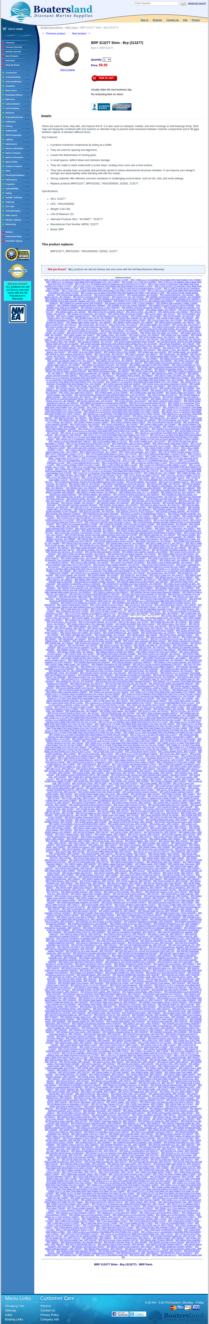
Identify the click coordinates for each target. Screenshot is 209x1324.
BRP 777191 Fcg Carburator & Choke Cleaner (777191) (163, 465)
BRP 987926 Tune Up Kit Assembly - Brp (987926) (91, 486)
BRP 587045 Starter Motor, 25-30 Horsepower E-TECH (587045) (127, 1138)
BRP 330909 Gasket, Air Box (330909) (111, 392)
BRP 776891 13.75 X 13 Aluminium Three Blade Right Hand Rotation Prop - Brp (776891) (105, 456)
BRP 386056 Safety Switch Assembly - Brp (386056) (88, 322)
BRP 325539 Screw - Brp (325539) (83, 337)
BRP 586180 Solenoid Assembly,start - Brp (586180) (87, 373)
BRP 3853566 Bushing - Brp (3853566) (132, 490)
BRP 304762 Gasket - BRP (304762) (132, 1059)
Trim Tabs (10, 206)
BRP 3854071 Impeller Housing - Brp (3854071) (97, 492)
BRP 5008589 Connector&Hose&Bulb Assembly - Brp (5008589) (173, 297)
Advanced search (197, 3)
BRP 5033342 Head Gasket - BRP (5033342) (97, 1000)
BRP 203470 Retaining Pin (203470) (109, 295)
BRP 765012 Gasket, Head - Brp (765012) (133, 569)
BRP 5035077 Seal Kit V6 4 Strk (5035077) (126, 1017)
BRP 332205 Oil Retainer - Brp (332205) (95, 341)
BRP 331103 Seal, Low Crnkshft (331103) (155, 849)
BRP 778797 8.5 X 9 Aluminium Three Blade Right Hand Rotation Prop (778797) (107, 473)
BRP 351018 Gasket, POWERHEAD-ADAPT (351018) (171, 1098)
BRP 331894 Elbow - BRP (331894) (64, 853)
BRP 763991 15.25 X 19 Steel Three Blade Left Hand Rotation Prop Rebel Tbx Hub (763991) (94, 1193)
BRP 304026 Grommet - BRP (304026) (183, 1057)
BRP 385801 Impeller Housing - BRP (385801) (142, 1110)
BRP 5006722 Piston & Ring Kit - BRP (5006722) (81, 934)
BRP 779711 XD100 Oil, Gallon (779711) (141, 475)
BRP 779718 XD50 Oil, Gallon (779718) (98, 477)
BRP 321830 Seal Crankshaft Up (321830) (130, 813)
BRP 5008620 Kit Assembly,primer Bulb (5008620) (81, 303)
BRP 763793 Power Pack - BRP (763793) (130, 1176)
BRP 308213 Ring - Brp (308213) (73, 420)
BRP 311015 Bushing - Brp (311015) (173, 420)
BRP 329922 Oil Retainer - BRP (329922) (106, 1074)
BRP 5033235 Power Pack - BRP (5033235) (95, 996)
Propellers (10, 184)
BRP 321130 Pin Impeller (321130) (94, 807)
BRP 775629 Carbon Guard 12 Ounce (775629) (165, 450)
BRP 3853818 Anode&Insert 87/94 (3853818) (168, 1108)
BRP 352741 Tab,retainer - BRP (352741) (86, 1102)
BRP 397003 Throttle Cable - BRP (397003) (131, 1119)
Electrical (10, 113)
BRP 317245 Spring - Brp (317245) (62, 622)
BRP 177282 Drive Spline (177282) (95, 288)
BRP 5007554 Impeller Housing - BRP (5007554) (116, 949)
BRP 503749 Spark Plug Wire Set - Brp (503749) (125, 683)
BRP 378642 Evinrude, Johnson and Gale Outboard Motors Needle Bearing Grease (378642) (142, 533)
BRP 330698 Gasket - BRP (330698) (154, 847)
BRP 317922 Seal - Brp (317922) (83, 329)
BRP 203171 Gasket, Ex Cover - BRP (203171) (74, 766)
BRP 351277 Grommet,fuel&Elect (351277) (146, 1100)
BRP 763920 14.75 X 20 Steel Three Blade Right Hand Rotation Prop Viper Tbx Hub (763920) (134, 724)
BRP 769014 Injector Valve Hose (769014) (170, 443)
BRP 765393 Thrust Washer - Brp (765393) (174, 698)
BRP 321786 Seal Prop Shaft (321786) (147, 811)
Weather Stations (13, 220)
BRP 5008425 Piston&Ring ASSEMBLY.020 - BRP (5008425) (105, 957)
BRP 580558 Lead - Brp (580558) (186, 690)
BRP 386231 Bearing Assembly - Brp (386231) (174, 322)
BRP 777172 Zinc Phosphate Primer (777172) (101, 458)
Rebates (9, 232)
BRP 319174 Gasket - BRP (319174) (117, 1070)
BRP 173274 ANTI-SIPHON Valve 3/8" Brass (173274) (108, 522)
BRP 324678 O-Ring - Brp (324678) (144, 335)
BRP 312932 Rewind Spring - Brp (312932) (110, 316)
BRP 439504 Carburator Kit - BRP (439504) (117, 911)
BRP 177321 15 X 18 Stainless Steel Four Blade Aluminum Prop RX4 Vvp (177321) (143, 1053)
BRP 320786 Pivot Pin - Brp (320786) (72, 388)
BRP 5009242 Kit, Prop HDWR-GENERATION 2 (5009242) (130, 962)
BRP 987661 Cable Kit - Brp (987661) (85, 484)
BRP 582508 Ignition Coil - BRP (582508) (150, 1081)
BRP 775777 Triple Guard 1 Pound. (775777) (64, 454)
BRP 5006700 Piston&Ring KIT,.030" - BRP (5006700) (172, 1144)
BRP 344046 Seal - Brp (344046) (152, 352)
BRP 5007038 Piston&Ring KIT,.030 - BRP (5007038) (150, 943)
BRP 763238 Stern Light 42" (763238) (99, 1140)
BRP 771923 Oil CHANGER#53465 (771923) (174, 1223)
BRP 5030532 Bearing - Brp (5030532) (176, 671)
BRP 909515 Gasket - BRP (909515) (168, 1238)
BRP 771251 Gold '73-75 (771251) (124, 445)
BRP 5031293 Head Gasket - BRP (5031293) (77, 981)
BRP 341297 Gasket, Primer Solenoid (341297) (102, 350)
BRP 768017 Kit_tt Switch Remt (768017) (178, 1217)
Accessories (11, 73)
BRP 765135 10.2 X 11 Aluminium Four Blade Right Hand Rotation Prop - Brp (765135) (108, 573)
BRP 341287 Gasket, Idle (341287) (77, 872)
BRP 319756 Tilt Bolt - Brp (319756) (84, 386)
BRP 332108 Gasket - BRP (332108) (163, 853)
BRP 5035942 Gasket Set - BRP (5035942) (86, 1021)
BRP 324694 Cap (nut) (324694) (175, 335)
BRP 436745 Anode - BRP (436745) (97, 904)
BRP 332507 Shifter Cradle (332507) (179, 1074)
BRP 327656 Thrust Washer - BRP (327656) (99, 836)
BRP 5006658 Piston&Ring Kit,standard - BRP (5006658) (148, 921)
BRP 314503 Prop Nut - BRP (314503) (106, 790)
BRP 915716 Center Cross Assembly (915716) (118, 1240)
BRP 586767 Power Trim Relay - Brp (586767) (174, 375)
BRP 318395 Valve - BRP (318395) (92, 1068)
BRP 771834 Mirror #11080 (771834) (183, 1221)
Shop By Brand (12, 65)
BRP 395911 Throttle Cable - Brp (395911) (75, 652)
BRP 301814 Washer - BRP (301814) (139, 768)
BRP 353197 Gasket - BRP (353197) (122, 1102)
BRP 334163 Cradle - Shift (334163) (153, 1089)
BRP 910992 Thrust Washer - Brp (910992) (118, 711)
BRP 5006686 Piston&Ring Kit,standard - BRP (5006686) (96, 930)
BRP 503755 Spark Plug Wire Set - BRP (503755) (150, 1161)
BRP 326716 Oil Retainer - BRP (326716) (90, 832)
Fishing (9, 126)
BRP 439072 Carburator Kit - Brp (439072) (73, 367)
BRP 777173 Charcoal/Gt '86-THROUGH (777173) (144, 458)
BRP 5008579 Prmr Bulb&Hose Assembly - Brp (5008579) (85, 603)
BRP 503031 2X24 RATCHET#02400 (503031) (165, 972)
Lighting (9, 140)
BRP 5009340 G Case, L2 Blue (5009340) (94, 669)
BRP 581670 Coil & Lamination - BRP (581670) (111, 1081)
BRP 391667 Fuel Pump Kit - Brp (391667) (154, 541)
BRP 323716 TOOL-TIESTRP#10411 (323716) (86, 333)
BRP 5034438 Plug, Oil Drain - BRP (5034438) (65, 1013)
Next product (81, 33)
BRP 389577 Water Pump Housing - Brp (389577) (150, 539)
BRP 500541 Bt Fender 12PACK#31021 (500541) (127, 919)
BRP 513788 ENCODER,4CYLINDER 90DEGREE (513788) (84, 690)
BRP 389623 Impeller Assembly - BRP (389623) (81, 892)
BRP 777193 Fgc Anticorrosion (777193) (107, 705)
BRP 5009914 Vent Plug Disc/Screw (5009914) (142, 307)
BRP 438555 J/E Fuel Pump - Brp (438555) (114, 360)
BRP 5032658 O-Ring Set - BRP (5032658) (134, 987)
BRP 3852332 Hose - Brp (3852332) (149, 647)
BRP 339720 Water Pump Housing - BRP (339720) (146, 866)
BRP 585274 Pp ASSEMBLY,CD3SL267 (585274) (152, 1132)
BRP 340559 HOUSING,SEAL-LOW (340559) (147, 868)
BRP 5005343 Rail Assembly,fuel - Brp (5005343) (162, 660)
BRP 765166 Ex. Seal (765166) (68, 435)
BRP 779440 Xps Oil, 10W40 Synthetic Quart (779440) (87, 1236)
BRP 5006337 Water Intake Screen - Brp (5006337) (68, 664)
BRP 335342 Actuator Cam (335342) (116, 346)
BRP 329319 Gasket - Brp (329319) (93, 390)
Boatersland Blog (13, 236)
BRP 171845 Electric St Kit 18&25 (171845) (78, 1045)
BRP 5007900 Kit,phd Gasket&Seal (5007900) (138, 953)
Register (157, 20)
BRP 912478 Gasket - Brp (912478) (70, 575)
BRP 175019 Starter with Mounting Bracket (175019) (134, 764)
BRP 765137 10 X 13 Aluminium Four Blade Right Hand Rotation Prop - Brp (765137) (96, 433)
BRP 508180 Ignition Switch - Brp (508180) (175, 318)
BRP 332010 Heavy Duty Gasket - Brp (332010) (80, 632)
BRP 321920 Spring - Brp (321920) (85, 424)
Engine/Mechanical (14, 117)
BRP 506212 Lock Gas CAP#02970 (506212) (75, 1036)
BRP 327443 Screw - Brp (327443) (151, 626)
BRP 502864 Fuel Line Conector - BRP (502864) (174, 964)
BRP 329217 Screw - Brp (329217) (61, 630)
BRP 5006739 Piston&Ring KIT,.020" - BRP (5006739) (163, 940)
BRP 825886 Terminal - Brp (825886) (135, 709)
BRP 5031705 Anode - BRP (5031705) (65, 1155)
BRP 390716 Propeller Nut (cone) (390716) (73, 541)
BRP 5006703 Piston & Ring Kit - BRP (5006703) (116, 1147)
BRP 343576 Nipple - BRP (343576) (178, 872)
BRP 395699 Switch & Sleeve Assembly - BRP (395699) (81, 1117)
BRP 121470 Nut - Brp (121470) (138, 605)
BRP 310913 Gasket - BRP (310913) (157, 777)
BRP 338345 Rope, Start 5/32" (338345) (163, 862)
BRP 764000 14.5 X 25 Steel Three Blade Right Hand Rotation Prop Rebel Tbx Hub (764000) (88, 734)
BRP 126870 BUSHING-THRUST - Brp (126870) (175, 605)
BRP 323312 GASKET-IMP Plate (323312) (167, 817)
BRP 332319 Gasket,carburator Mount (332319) (134, 341)
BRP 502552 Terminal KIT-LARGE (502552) (132, 964)
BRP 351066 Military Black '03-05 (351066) (107, 1100)
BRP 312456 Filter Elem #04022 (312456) (91, 781)
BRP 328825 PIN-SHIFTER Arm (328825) (118, 843)
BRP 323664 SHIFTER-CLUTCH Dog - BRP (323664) (177, 821)
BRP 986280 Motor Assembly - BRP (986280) (103, 1249)
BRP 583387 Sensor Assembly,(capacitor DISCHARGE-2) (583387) (166, 367)
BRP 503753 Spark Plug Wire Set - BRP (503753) (105, 1161)
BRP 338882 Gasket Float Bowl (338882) (115, 864)
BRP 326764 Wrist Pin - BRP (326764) (160, 832)
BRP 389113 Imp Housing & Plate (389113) (156, 649)
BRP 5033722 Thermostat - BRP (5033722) (137, 1004)
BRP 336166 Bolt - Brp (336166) (72, 639)
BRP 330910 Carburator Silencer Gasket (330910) (107, 339)
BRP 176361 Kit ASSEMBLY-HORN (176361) (163, 1049)
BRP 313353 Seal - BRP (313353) (123, 783)
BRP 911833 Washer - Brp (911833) (141, 482)
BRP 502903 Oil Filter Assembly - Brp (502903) (181, 669)
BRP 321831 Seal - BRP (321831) (164, 813)
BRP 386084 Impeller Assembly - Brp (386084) (133, 322)
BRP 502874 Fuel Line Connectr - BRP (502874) (125, 968)
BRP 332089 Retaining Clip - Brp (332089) (121, 632)
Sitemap (10, 1310)
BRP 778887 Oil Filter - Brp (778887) (70, 475)
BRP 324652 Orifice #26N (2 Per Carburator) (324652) (90, 624)
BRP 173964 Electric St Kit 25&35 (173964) (76, 758)
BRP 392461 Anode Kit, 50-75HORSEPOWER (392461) (121, 1113)
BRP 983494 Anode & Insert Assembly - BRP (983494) (121, 1244)
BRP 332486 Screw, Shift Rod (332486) (146, 392)
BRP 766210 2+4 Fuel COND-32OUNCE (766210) (131, 1208)
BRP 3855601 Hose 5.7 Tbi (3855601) (73, 649)
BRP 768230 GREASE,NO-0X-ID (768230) (148, 700)
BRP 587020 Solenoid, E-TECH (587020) (80, 1138)
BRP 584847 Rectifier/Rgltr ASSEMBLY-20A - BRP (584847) (145, 1127)
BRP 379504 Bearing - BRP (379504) (61, 881)
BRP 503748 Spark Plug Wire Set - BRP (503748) (83, 1159)
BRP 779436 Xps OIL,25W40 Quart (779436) (146, 705)
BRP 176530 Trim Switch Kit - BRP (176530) (150, 1051)
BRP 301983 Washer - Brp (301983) (142, 295)
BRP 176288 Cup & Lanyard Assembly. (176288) (77, 524)
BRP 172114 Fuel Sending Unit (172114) (171, 520)
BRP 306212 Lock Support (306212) (132, 418)
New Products (12, 56)
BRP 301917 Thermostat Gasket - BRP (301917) (178, 768)
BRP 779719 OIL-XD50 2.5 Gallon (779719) (99, 709)
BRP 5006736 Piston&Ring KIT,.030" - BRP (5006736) (176, 938)
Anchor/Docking (13, 77)
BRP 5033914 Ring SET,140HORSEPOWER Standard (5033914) (123, 681)
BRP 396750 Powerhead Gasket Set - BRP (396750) (88, 1119)
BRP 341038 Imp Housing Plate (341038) (94, 870)
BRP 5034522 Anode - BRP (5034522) (103, 1013)
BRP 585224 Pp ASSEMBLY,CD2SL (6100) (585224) (106, 1132)
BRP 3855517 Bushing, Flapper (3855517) (176, 579)
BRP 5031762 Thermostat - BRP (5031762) (140, 1155)
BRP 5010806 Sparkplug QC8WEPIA (142, 739)
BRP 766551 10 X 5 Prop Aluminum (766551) (175, 1215)
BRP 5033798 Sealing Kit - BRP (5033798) (176, 1004)
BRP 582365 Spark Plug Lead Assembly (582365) (114, 367)
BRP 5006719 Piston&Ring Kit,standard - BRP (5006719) (131, 932)
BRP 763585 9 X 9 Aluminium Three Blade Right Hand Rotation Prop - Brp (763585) (125, 426)
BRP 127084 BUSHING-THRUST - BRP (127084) (115, 1042)
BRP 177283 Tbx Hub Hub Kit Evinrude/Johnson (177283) (137, 288)
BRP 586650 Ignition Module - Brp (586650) (134, 375)
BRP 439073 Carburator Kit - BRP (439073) (80, 909)
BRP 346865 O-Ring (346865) (85, 739)
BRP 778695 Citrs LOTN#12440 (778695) (73, 469)
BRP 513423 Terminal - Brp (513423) (130, 401)
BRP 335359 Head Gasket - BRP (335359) (167, 1093)
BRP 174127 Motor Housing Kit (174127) (94, 320)
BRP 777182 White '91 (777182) (115, 462)
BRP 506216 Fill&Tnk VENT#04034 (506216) (85, 1038)
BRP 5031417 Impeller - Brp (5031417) (78, 503)
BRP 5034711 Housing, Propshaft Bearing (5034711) (143, 513)
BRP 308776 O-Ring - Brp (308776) (141, 312)
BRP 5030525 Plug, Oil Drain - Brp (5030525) (75, 496)
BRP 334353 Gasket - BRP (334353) (63, 1091)
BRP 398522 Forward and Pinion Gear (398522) (156, 652)
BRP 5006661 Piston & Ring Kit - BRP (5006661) (130, 923)
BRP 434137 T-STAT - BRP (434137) (182, 898)
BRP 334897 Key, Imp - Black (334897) (176, 1091)
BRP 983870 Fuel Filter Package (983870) (164, 1244)
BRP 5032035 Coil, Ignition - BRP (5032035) (125, 983)
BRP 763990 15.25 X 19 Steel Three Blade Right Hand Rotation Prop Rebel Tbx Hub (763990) (155, 730)
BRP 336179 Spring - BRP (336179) (124, 858)
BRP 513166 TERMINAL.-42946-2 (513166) (149, 688)
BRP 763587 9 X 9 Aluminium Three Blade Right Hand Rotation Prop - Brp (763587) (113, 428)
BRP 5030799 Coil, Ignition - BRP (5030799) (68, 977)
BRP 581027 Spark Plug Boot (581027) (165, 401)
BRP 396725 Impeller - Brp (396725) (92, 550)
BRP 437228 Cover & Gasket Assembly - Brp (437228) (116, 564)
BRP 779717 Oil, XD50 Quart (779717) (62, 477)
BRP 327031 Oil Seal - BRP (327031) (144, 834)
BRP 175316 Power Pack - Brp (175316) (164, 320)
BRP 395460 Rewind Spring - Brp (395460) (128, 545)
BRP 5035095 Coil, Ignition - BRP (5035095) (166, 1017)
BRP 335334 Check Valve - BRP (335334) (128, 1093)
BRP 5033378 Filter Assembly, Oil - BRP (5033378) (140, 1000)
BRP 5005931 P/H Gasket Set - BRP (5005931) (158, 1121)
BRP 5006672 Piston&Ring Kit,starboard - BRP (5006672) (158, 926)
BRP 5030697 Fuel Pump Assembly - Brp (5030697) (119, 496)
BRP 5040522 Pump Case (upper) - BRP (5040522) (152, 1028)
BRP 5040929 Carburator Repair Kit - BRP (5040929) (125, 1032)
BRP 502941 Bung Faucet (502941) (124, 660)
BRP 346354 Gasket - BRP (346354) (146, 879)
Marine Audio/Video (14, 148)
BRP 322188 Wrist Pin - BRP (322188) (71, 815)
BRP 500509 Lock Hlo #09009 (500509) (97, 915)
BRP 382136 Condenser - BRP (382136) (124, 883)
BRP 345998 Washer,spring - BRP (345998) (177, 877)
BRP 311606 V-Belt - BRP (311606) (179, 779)
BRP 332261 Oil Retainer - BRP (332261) (129, 855)
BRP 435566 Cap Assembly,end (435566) (98, 560)
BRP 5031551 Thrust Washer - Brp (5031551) (118, 505)
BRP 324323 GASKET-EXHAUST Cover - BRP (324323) (98, 826)
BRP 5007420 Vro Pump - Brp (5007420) (153, 596)
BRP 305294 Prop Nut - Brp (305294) (128, 297)
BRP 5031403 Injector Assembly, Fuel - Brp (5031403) (103, 673)
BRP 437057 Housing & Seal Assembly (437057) (135, 904)
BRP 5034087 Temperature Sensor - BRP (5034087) (68, 1008)
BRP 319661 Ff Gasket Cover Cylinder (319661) (156, 798)
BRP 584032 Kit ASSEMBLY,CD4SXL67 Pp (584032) (125, 1085)
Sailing (9, 193)
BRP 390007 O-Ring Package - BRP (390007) (123, 892)
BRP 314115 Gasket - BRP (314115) (136, 787)
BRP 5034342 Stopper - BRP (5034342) (106, 1011)
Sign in (145, 20)
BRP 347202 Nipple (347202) (112, 739)
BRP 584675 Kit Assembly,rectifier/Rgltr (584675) (97, 1127)
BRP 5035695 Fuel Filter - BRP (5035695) (94, 1019)
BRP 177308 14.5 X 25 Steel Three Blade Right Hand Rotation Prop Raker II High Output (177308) (86, 280)
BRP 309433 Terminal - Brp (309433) (140, 420)
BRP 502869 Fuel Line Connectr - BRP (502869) (149, 966)
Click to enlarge (67, 70)
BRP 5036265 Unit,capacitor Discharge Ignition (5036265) (96, 1023)
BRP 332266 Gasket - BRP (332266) (164, 855)
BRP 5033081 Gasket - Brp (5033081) (169, 509)
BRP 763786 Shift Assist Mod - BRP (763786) (117, 1170)
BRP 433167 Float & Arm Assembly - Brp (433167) (159, 654)
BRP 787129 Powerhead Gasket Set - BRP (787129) (173, 1236)
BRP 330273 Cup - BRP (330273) (102, 845)
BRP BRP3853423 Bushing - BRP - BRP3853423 (137, 1253)
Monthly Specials (13, 52)
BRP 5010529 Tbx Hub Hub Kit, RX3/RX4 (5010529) (136, 669)
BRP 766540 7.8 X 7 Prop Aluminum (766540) (174, 1208)
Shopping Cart (14, 1306)
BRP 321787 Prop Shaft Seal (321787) (182, 811)
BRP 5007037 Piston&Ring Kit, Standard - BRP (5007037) (100, 943)
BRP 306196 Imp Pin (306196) (102, 418)
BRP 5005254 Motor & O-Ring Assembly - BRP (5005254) (156, 917)
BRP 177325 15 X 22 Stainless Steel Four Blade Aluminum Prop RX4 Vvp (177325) (136, 1055)
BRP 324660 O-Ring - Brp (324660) (112, 335)
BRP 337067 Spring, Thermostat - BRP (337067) (163, 860)
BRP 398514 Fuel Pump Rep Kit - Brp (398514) (180, 358)
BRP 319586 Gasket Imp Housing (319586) (115, 798)
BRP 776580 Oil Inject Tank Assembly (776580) (156, 1227)
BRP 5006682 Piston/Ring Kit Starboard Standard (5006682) (156, 928)
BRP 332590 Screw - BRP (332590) (93, 1076)
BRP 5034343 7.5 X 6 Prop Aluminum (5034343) (145, 1011)
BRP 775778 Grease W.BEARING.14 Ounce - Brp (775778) (111, 454)
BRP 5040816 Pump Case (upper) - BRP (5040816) (78, 1032)
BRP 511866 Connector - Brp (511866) (112, 688)
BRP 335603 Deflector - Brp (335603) (73, 348)
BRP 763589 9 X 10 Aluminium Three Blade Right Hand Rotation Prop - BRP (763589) (132, 1168)
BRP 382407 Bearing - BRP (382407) (118, 885)
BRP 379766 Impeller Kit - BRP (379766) (133, 881)
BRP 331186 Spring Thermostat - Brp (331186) (180, 339)
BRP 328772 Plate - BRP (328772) (83, 843)
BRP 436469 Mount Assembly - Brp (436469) (122, 658)
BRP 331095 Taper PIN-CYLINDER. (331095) (115, 849)
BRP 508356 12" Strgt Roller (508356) (121, 1079)
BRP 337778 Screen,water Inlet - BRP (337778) (88, 862)
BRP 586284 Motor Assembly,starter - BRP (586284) (131, 1134)
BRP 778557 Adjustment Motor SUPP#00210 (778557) (119, 1229)
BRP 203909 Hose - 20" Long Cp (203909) (150, 766)
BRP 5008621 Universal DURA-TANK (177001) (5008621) (129, 303)
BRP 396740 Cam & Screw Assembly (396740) (130, 550)
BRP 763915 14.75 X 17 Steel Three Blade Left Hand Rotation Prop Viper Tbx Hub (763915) (127, 747)
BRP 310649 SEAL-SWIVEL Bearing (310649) (88, 777)
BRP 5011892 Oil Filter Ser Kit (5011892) (177, 739)
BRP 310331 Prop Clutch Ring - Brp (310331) (86, 314)
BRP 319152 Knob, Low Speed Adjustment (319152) (164, 384)
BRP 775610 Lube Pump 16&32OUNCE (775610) (86, 450)
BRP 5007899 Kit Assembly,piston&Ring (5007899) (94, 953)
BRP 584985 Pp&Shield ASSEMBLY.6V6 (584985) (80, 1130)
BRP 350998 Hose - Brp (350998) (173, 354)
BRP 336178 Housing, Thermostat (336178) (109, 348)
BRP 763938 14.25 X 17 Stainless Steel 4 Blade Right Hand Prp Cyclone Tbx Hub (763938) (146, 567)
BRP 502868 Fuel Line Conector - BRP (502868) (105, 966)
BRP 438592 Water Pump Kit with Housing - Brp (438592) (168, 363)
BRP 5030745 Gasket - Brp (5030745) (83, 499)
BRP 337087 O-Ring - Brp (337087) (133, 639)
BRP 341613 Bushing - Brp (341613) (139, 350)
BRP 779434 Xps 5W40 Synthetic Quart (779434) (130, 1174)
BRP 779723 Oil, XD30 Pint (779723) (133, 477)
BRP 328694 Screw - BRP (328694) (75, 841)
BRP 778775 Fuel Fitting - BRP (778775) (79, 1172)
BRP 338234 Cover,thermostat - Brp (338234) (94, 528)
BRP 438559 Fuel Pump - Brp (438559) (74, 363)
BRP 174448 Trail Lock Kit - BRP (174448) (166, 760)
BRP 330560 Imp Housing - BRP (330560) (85, 847)
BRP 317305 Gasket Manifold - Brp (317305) (98, 622)
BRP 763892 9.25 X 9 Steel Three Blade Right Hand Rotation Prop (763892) (162, 692)
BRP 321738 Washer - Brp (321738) (178, 316)
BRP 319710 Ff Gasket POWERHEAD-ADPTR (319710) (103, 800)
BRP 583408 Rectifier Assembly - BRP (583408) (76, 1083)
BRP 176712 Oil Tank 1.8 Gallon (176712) (108, 611)
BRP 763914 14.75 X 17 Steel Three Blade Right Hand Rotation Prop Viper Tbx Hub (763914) (131, 1181)
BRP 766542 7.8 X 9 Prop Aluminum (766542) (104, 1210)
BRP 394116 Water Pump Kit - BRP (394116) (110, 1115)
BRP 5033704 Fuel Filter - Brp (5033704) (96, 511)
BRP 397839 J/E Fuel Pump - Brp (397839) (64, 552)
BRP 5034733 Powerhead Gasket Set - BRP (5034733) (68, 1015)
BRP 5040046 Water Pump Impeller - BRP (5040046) (82, 1164)
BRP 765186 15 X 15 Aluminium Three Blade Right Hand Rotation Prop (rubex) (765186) (121, 411)
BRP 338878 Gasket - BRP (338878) (80, 864)
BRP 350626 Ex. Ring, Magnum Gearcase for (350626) (68, 354)
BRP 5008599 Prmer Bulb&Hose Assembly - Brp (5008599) (70, 299)
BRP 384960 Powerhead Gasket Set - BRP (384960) (141, 1106)
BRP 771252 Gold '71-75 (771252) (156, 445)
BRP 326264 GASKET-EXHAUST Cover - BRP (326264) (170, 830)
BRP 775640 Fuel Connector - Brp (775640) (98, 452)
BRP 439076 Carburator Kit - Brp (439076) (180, 397)
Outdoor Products (14, 166)
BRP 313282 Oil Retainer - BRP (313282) (168, 781)
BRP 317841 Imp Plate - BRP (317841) (78, 798)
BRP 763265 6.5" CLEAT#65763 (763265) (170, 1140)
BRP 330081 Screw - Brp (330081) (123, 630)
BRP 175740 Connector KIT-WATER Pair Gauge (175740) (83, 1049)
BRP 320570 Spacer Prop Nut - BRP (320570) (131, 802)
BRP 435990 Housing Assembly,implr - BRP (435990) (170, 902)
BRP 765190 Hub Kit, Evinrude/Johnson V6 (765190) (131, 698)
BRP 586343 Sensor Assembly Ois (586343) (174, 1134)
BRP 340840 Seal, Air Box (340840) (60, 870)
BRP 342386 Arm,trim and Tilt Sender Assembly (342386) (97, 641)
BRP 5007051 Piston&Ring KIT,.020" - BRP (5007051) (94, 945)
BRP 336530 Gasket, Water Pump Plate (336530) (163, 858)
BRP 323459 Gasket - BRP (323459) (128, 819)
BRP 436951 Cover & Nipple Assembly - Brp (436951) (170, 562)
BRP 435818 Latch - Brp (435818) (173, 560)
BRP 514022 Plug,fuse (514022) (125, 690)
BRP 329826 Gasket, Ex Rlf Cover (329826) (110, 1072)
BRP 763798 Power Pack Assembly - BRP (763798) (172, 1176)
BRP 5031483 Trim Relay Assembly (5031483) (77, 505)
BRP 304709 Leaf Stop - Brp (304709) (70, 418)
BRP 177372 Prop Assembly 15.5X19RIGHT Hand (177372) (90, 613)
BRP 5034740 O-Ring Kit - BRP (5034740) (112, 1015)
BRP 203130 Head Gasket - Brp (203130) (74, 295)
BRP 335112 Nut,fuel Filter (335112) (144, 397)
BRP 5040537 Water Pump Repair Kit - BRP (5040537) (139, 1030)
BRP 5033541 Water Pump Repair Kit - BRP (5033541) (113, 1002)
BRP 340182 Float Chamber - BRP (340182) (74, 868)
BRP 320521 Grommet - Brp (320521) (149, 386)
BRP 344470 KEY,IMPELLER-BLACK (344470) (140, 875)
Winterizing (11, 224)
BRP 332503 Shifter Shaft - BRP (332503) (144, 1074)
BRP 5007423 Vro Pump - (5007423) (71, 598)
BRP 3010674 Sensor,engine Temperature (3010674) (98, 768)
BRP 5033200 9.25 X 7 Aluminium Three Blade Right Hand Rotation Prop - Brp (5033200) (99, 679)
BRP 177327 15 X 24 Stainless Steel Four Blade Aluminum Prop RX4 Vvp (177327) (110, 284)
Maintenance (11, 144)
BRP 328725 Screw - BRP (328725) (107, 841)
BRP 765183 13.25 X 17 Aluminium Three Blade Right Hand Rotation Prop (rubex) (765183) (121, 409)
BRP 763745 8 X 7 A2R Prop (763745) (156, 431)
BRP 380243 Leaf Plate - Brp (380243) (116, 647)
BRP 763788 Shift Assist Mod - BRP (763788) (158, 1170)
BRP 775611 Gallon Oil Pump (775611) (126, 450)
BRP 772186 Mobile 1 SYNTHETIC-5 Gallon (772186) (106, 1225)
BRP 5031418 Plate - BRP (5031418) (114, 981)
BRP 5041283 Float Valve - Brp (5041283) (150, 686)
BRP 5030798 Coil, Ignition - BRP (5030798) (180, 974)
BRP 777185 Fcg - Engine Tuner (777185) (149, 462)
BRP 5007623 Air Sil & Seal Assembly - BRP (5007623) (89, 951)
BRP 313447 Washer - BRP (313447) (97, 785)
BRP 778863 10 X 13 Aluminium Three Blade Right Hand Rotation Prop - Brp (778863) (82, 282)
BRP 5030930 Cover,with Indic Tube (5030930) (166, 499)
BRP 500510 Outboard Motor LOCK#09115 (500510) (139, 915)
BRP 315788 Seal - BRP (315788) (145, 794)
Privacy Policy (49, 1315)
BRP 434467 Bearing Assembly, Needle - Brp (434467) (123, 558)
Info (185, 20)
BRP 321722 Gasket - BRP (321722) (113, 811)
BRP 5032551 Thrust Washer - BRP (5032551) (94, 987)
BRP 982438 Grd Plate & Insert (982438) (166, 1242)
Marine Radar (12, 162)
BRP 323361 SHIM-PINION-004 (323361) (92, 819)
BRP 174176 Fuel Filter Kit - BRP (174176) (115, 758)
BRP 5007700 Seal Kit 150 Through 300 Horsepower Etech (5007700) (144, 951)
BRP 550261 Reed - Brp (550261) (155, 690)
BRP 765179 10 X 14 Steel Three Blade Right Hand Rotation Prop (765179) (94, 437)
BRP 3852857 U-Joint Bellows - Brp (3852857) (166, 486)
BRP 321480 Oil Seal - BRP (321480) (92, 809)
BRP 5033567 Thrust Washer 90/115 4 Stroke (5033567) (163, 1002)
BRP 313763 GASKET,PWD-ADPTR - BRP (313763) (177, 785)
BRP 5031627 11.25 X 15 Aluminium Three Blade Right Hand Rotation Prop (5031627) (122, 1153)
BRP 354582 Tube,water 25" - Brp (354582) (152, 645)
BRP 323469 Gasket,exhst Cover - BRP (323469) (167, 819)
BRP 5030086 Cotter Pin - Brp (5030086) (66, 671)
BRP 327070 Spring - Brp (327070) (69, 339)
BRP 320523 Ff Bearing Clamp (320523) (128, 422)
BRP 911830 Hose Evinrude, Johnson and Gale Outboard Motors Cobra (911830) (89, 482)
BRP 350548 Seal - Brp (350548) (59, 643)
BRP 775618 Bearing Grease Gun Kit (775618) (74, 1227)
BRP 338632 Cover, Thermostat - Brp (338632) (175, 528)
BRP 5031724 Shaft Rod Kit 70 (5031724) (101, 1155)
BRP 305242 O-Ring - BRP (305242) (108, 1062)
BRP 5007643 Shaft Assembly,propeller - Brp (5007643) (163, 598)
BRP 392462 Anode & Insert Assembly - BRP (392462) (170, 1113)
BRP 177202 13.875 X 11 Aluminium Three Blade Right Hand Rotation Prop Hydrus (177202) (112, 286)
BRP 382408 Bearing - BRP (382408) (152, 885)
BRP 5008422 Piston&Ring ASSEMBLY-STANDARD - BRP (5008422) (80, 955)
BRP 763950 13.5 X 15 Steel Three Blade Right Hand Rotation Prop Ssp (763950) (120, 743)
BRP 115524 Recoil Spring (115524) (140, 751)
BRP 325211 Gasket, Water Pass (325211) (91, 828)
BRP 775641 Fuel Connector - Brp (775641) (137, 452)
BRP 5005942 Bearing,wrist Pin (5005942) (92, 662)
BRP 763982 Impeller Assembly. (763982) (169, 1187)
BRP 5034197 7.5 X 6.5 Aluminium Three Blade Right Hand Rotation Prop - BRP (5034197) (131, 1008)
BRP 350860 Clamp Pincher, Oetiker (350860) (126, 1098)
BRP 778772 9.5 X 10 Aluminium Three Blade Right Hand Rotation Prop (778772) (127, 469)
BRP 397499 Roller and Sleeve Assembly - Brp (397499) (176, 550)
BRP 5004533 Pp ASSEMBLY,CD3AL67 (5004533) (78, 584)
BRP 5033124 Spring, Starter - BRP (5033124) (100, 991)
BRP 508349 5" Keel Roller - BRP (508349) (91, 1040)
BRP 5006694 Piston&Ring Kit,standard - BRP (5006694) (137, 1142)
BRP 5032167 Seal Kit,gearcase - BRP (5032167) (131, 985)
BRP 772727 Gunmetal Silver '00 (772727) (124, 448)
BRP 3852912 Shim (68, 1255)
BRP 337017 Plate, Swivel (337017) (169, 526)
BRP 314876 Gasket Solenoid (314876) (176, 792)
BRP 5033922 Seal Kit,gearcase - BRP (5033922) (135, 1006)
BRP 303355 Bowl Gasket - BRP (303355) (155, 773)
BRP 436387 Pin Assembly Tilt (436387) (128, 562)
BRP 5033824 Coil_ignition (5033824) (96, 1006)
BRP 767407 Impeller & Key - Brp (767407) (147, 441)
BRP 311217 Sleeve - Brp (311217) (160, 314)
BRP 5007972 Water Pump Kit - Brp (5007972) (105, 601)
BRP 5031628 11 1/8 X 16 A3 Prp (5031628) (180, 1153)
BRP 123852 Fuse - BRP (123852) (156, 1040)
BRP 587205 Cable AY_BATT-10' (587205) (175, 1138)
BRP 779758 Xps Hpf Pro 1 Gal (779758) (177, 741)
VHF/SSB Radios (13, 211)
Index (8, 1315)
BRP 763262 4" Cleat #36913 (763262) (133, 1140)
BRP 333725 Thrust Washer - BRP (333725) (103, 1087)
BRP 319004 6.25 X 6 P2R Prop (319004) (82, 620)
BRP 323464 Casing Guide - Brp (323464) (158, 424)
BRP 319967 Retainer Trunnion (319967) (91, 422)
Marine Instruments (14, 157)
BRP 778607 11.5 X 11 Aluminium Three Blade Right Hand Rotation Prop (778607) (102, 467)
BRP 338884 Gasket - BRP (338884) (150, 864)
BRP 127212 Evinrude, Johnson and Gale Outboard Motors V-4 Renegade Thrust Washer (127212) (124, 606)
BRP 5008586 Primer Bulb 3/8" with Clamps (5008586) (135, 603)
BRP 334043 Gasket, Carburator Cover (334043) (115, 1089)
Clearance (10, 43)
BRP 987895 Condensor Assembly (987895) (117, 1251)
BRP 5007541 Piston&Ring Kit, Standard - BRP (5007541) (173, 947)
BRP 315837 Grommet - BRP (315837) (178, 794)
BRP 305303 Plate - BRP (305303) (140, 1062)
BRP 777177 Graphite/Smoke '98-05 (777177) (156, 460)
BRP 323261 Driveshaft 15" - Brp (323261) (120, 424)
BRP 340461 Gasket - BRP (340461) (110, 868)
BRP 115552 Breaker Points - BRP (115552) (177, 751)
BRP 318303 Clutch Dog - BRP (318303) (175, 1066)
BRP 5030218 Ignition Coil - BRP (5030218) (166, 968)
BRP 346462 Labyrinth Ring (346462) (184, 641)
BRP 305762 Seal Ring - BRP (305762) (98, 1064)
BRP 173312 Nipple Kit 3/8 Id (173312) (106, 605)
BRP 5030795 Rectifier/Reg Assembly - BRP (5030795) (135, 974)
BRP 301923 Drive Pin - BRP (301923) (60, 771)
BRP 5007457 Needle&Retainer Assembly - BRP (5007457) (121, 947)
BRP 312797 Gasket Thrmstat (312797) (73, 316)
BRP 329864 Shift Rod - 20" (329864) (71, 1074)
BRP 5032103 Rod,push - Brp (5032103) (170, 675)
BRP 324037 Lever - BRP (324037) (164, 824)
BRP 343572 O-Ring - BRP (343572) (145, 872)
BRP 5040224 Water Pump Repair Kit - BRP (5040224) (163, 1025)
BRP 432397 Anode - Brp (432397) (79, 654)
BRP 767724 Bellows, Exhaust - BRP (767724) (101, 1217)
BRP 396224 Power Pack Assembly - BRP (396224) (129, 1117)
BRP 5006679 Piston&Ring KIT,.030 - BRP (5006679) (105, 928)
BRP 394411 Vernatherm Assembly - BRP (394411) (154, 1115)
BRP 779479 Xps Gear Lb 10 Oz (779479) (100, 741)
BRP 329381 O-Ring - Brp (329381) (166, 390)
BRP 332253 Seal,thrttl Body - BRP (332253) (90, 855)
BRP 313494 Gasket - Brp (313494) (155, 324)
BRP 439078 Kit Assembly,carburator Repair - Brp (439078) (71, 399)
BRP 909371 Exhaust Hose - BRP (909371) (132, 1238)
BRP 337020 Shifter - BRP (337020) (125, 860)
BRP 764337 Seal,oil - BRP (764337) (140, 1202)
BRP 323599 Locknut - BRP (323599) (91, 821)
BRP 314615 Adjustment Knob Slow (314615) (123, 618)
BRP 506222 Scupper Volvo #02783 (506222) (167, 1038)
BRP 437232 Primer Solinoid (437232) (158, 564)
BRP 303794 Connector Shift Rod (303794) (91, 297)
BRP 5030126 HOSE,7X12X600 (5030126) (104, 671)
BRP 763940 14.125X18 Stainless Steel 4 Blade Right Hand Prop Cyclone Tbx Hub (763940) (161, 694)
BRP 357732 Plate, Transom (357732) (107, 1104)
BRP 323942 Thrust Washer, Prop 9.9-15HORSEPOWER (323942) (77, 824)
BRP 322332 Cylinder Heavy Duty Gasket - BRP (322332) (114, 815)
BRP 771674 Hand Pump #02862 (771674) (147, 1221)
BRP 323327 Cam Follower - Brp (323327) (119, 331)
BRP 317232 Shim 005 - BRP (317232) (164, 796)
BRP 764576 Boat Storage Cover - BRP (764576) (179, 1202)
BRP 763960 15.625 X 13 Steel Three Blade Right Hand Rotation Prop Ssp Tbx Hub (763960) (124, 745)
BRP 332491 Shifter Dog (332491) (180, 392)
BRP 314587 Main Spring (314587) (139, 790)
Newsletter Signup (14, 241)
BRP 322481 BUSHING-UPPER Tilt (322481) (160, 815)
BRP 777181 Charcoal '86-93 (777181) (83, 462)
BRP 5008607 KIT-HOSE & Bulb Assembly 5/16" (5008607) (174, 299)
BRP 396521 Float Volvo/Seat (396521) (87, 547)
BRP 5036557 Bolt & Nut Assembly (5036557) (75, 1157)
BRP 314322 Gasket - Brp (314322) (87, 618)
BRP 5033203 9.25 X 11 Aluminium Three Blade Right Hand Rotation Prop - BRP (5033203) (102, 994)
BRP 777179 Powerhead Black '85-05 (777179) (174, 703)
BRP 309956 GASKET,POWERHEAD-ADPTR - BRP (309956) (82, 775)
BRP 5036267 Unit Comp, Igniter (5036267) (141, 1023)
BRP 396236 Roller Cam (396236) (163, 545)
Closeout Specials (14, 47)
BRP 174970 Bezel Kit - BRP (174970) (93, 764)
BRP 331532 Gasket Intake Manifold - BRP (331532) (109, 851)
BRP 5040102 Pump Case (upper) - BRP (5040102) (129, 1164)
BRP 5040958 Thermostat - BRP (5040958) (168, 1032)
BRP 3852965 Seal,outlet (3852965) (145, 488)
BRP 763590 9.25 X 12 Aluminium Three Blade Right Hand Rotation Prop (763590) (103, 431)
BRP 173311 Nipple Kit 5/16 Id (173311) (162, 756)
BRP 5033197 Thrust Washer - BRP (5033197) (142, 991)
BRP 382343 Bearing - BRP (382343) (84, 885)
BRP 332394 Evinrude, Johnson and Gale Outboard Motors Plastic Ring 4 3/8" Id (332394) (119, 343)
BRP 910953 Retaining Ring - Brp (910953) (157, 479)
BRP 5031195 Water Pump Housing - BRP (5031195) (121, 979)
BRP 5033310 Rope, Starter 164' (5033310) (134, 996)
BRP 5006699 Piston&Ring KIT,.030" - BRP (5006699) (123, 1144)
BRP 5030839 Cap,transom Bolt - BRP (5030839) (109, 977)
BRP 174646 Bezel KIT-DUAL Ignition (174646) (135, 762)
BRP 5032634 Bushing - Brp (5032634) (122, 677)
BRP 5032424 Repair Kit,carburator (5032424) (94, 509)
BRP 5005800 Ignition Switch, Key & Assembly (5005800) (128, 588)
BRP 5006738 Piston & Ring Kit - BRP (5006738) (117, 940)
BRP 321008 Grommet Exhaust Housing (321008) (90, 804)
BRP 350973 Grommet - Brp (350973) (141, 354)
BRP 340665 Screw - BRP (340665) (184, 868)
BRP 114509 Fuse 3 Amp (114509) (108, 751)
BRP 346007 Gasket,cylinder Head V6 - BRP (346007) (105, 879)
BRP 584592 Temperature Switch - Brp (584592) (174, 369)
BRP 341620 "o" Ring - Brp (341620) (172, 350)
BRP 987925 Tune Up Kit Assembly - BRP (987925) (160, 1251)
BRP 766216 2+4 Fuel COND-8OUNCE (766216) (70, 441)
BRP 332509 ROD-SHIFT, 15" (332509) (158, 632)
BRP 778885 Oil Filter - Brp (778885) (159, 473)
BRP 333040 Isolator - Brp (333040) (117, 620)
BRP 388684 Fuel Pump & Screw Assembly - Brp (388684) (170, 537)
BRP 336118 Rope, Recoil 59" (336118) (90, 858)
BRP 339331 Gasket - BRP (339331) (73, 866)
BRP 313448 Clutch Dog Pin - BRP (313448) (134, 785)
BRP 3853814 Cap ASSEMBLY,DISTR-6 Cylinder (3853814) (121, 1108)
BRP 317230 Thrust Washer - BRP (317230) (126, 796)
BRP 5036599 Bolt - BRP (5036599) (113, 1157)
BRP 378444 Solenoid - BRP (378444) (100, 1106)
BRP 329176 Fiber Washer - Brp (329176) (182, 628)
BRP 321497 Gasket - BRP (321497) (125, 809)
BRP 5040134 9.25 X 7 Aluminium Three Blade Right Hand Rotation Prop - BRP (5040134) (84, 1166)
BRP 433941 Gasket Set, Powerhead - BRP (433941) (99, 898)
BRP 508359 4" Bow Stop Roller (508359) (158, 1079)
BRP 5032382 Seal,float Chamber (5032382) (167, 507)
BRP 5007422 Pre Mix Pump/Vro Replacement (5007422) (157, 664)
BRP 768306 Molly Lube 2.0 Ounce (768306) (131, 443)
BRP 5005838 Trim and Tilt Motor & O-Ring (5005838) (99, 921)
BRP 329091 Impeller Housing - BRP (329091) (154, 1070)
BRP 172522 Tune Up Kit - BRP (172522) (158, 1045)
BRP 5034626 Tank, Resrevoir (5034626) (63, 513)
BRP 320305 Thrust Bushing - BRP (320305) (91, 802)
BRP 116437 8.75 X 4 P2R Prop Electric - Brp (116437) (127, 516)
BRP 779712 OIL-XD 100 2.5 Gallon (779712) (180, 475)
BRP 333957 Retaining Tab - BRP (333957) (73, 1089)
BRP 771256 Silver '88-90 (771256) (184, 700)
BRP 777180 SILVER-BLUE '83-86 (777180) (75, 1229)
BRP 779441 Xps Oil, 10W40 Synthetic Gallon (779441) (160, 707)
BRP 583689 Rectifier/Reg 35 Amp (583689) (118, 1083)
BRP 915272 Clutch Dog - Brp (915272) (166, 575)
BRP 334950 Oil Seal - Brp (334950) (91, 637)
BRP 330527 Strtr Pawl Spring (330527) (76, 392)
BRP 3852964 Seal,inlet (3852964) (113, 488)
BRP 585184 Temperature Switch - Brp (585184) (108, 371)
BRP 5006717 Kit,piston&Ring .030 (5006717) (138, 1151)
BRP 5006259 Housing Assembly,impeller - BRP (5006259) (96, 1123)
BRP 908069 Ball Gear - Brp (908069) (81, 711)
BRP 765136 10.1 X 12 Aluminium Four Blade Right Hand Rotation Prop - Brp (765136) (158, 696)
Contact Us (172, 20)
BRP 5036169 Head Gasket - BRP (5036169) (125, 1021)
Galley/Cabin (11, 131)
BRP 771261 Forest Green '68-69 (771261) (64, 703)
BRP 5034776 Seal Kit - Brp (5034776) (86, 683)
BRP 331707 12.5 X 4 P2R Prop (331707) (151, 851)
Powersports (11, 180)
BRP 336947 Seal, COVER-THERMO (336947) (132, 526)
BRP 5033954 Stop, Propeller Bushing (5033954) (179, 1006)
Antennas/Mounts (14, 82)
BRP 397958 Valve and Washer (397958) (102, 552)
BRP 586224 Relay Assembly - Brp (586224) (131, 373)
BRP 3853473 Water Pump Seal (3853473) (95, 490)
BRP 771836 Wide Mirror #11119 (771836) (99, 1223)
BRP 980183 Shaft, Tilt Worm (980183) (156, 1240)
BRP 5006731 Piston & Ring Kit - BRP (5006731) (142, 936)
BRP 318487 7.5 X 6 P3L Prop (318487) (126, 1068)
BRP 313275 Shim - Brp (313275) (92, 324)
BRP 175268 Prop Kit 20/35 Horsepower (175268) (146, 1047)
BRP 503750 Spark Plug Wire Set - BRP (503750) (127, 1159)
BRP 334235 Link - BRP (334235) (185, 1089)
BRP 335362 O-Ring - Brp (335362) (149, 346)
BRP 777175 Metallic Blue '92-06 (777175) (76, 460)
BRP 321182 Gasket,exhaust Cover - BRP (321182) (133, 807)
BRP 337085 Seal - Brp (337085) (102, 639)
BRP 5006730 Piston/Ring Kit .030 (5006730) (100, 936)
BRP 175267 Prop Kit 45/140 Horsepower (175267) (101, 1047)
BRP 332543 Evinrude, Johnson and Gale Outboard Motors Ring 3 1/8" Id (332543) (110, 394)
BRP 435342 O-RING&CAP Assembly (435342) (155, 656)
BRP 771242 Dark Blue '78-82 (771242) (91, 445)
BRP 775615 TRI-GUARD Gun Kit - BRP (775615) (152, 1225)
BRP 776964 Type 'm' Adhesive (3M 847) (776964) (166, 456)
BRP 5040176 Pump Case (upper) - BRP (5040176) (147, 1166)
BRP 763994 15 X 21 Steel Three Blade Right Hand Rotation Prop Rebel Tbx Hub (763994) (162, 732)
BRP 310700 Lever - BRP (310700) (125, 777)
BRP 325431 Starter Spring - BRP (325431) (168, 828)
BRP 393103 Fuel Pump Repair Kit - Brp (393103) (83, 543)
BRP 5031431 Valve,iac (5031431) (146, 503)
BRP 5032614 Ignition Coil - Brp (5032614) (86, 677)
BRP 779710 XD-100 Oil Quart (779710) (105, 475)
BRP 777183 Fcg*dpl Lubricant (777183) (141, 737)
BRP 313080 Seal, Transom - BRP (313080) (130, 781)
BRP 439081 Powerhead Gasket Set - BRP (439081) (123, 909)
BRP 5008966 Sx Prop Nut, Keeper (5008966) (126, 305)
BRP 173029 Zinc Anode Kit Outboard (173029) (123, 756)
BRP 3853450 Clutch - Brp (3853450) (179, 488)
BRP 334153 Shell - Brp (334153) (76, 397)
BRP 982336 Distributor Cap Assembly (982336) (81, 1242)
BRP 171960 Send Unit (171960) (74, 609)
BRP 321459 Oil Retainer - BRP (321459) (175, 807)
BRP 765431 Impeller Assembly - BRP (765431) (87, 1208)
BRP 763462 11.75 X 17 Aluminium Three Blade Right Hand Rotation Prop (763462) (153, 377)
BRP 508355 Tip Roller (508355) (126, 1040)
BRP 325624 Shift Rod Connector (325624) (118, 337)
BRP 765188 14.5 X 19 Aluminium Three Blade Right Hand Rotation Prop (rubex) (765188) (121, 414)
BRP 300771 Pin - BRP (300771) (60, 768)
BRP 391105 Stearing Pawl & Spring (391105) (113, 541)
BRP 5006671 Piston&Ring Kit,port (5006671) (112, 926)
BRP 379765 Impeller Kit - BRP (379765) (97, 881)
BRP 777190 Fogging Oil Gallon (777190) (119, 465)
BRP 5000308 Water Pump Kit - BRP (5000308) (158, 911)
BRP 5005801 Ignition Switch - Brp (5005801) (174, 588)
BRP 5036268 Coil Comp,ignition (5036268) (181, 1023)
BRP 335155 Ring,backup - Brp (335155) (176, 343)
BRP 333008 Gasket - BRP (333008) (164, 1076)
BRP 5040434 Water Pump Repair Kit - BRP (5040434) (104, 1028)
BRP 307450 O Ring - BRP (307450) (170, 1064)
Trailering (10, 202)
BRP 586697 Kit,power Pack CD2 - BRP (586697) (140, 1136)
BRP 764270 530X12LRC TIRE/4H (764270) (104, 1202)
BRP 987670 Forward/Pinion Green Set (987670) (124, 484)
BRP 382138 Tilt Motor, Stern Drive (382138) (162, 883)
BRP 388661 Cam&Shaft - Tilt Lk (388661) (125, 537)
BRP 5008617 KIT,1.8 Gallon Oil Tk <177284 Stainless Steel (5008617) (144, 301)
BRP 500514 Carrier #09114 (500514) (113, 917)
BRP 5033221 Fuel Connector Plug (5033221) (162, 994)
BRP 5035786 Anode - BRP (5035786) (130, 1019)
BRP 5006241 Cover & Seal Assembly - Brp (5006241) (177, 662)
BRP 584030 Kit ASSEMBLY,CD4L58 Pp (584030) (79, 1085)
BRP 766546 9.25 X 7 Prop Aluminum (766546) (117, 1212)
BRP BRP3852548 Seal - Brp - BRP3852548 (179, 715)
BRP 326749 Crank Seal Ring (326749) (118, 626)
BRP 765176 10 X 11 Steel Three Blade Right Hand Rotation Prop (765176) (108, 1206)
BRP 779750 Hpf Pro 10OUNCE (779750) (130, 1236)
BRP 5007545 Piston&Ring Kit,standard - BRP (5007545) (69, 949)
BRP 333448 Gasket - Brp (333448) (142, 635)
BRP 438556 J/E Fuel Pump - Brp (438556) (153, 360)
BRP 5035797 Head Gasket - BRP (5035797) (168, 1019)
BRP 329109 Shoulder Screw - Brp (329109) (143, 628)
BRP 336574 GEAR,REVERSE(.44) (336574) (88, 860)
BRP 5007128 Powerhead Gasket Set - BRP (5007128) (142, 945)
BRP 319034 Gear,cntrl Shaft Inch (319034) (122, 384)
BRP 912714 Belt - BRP (140, 1255)
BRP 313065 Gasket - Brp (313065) (146, 316)
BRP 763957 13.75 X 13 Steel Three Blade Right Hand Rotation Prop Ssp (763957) (114, 1187)
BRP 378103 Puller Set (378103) (179, 1104)
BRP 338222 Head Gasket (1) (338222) (127, 862)
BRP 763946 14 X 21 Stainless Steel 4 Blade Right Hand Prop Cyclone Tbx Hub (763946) (129, 749)
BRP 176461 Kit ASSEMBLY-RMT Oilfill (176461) (108, 1051)
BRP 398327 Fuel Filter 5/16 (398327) (103, 358)
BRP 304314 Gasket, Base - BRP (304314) (63, 1059)
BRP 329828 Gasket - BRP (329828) (146, 1072)
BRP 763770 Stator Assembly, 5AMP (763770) (76, 1170)
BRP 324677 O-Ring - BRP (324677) (140, 826)
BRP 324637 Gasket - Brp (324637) (79, 335)
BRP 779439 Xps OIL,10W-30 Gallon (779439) (115, 707)
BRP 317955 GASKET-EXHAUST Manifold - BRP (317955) (131, 1066)
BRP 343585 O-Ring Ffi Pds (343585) (120, 352)
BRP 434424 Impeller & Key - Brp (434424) (79, 558)
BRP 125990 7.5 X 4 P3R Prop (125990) (139, 282)
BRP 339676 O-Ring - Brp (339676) (178, 348)
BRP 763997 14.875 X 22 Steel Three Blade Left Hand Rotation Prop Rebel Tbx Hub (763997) (110, 1198)
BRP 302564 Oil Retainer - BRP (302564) (171, 771)
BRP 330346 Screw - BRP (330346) (171, 845)
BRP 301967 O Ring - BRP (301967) (95, 771)
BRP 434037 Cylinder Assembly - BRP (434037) (144, 898)
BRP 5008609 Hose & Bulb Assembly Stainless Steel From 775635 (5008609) (78, 301)
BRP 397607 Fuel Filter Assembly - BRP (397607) (173, 1119)
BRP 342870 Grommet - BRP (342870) (110, 872)
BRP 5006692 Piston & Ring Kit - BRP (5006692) (84, 932)
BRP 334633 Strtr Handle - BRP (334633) (98, 1091)
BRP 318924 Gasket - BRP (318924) (161, 1068)
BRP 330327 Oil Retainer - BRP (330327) (137, 845)
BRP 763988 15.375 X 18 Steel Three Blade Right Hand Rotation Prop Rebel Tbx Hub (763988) (124, 1190)
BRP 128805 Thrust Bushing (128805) (176, 737)
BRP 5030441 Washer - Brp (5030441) (94, 494)
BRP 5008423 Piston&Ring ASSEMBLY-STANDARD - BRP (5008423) (141, 955)
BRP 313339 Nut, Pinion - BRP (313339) (89, 783)
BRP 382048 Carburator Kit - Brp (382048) (157, 535)
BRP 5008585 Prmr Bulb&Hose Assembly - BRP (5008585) (131, 960)
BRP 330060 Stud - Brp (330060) (92, 630)
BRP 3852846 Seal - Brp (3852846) (129, 486)
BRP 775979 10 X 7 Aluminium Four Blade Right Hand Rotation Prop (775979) (118, 703)
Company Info (49, 1319)
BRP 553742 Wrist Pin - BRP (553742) (72, 1081)
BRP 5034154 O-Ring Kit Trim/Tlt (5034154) (135, 511)
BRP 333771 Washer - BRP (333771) (140, 1087)
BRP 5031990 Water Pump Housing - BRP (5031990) (80, 983)
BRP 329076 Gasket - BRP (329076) (153, 843)
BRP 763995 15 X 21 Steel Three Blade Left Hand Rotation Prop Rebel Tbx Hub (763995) (101, 1195)
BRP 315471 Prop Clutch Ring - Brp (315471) (130, 326)
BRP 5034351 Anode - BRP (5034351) (184, 1011)
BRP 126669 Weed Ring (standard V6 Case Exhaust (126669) (132, 518)
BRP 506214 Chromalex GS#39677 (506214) (158, 1036)
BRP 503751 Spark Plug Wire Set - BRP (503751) (172, 1159)
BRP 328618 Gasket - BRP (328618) (131, 838)
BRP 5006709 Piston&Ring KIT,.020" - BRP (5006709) (105, 1149)
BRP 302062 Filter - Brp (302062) (164, 613)
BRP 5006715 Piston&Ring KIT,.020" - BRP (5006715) (94, 1151)
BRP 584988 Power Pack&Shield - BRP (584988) (125, 1130)
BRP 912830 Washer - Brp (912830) (103, 575)
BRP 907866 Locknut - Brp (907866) (169, 709)
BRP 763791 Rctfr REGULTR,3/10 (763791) (92, 1176)
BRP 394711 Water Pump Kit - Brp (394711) (164, 543)
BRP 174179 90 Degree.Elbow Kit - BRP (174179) (85, 760)
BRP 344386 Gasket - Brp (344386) (183, 352)
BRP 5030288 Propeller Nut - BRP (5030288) (124, 972)
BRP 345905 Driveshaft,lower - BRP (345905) (97, 877)
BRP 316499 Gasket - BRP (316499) (90, 796)
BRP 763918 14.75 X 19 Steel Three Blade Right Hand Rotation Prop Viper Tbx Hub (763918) (140, 726)
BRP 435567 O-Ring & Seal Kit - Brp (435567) (137, 560)
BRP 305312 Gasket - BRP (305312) (173, 1062)
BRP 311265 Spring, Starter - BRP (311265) (143, 779)
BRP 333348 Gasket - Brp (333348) (110, 635)
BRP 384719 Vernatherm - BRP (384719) (181, 887)
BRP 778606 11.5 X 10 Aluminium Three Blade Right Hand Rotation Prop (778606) (166, 280)
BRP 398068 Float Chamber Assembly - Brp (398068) (145, 552)
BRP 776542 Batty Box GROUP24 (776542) (115, 1227)
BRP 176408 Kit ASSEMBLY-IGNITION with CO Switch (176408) (127, 524)
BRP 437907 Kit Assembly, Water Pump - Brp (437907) (70, 360)
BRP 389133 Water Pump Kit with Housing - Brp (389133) (102, 539)
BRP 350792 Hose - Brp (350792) (108, 354)
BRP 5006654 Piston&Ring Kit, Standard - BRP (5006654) (116, 1125)
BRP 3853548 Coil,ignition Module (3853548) (74, 1108)
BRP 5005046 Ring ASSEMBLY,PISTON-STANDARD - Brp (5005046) (132, 584)
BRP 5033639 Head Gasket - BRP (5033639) (97, 1004)
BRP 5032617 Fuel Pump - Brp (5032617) (133, 509)
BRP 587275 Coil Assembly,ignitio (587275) (147, 403)
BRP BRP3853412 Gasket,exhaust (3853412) (94, 1253)
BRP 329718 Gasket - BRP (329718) (74, 1072)
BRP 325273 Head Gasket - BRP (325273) (130, 828)
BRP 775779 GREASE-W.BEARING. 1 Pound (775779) (162, 454)
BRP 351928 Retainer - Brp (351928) (130, 643)
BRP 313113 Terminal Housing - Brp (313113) (73, 615)
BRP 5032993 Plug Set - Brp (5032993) (158, 677)
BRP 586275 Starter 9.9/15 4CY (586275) (89, 1134)
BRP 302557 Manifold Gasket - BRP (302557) (132, 771)
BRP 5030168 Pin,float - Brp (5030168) (141, 671)
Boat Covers (11, 90)
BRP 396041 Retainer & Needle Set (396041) (115, 652)
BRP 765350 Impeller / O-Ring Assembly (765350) (109, 416)
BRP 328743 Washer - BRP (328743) (141, 841)
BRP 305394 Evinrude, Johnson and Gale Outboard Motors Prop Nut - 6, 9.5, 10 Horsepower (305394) (100, 309)
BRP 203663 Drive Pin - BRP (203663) (113, 766)
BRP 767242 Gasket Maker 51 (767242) (110, 441)
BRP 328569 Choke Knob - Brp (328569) (176, 388)
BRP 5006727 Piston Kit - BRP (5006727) (165, 934)
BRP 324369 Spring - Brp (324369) (123, 333)
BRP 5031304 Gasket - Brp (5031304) (114, 501)
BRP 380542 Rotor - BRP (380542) (90, 883)
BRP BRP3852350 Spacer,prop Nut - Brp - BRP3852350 (134, 715)
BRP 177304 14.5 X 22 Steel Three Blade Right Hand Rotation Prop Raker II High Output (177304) (103, 290)
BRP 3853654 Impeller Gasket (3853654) (168, 490)
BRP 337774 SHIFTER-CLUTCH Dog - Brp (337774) (173, 639)
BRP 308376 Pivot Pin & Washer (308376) (106, 312)
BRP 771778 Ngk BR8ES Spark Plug (112, 1255)
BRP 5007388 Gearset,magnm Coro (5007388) (114, 596)
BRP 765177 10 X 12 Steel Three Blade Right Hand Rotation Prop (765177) (116, 435)
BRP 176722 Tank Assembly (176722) (144, 611)
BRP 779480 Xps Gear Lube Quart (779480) (139, 741)
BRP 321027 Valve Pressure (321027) (130, 804)
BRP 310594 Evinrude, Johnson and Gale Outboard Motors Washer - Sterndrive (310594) (149, 775)
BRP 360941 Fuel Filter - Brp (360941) (98, 530)
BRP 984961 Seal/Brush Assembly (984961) (174, 1246)
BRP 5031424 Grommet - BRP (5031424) (150, 981)
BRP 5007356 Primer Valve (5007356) (75, 596)
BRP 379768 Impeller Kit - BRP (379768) (170, 881)
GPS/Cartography (13, 135)
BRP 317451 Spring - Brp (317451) (134, 622)
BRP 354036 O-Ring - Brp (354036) (70, 358)
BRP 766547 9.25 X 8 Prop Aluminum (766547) (159, 1212)
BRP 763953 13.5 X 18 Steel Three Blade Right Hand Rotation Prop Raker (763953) (122, 1185)
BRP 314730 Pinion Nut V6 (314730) (93, 326)
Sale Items (10, 60)
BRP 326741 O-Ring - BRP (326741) (126, 832)
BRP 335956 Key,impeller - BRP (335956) (91, 1096)
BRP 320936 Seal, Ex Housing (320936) (170, 802)
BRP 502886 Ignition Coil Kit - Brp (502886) (93, 318)
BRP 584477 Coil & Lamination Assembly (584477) (94, 369)
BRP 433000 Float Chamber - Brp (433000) (74, 556)
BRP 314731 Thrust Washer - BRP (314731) (175, 790)
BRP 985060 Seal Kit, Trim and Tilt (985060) (174, 577)
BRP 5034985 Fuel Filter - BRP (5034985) (150, 1015)
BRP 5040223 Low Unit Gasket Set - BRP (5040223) (115, 1025)
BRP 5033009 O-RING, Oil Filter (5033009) (90, 989)
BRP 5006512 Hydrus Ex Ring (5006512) (111, 592)
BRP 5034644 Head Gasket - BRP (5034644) (141, 1013)
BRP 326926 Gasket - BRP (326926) (110, 834)
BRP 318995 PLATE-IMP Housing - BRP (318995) (78, 1070)
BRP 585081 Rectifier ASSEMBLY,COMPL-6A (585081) (171, 1130)
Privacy (196, 20)
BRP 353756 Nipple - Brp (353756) (82, 645)
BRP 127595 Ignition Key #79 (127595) (92, 520)
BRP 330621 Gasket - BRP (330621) (121, 847)
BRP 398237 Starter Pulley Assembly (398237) (91, 894)
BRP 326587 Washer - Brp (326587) (83, 626)
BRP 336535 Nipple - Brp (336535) (95, 526)
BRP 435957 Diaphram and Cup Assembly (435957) (124, 902)
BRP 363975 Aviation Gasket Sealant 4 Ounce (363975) (140, 530)
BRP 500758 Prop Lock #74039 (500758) (157, 949)
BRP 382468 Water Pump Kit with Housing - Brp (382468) (80, 537)
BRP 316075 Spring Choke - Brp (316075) (170, 326)
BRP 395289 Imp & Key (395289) (94, 545)
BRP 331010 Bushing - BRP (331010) (78, 849)
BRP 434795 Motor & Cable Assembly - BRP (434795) (101, 900)
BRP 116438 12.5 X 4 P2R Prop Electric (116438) (136, 754)
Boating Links (14, 1319)
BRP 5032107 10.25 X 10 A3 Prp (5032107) (89, 985)
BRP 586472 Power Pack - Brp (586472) (96, 375)
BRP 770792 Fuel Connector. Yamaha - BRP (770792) (143, 1219)
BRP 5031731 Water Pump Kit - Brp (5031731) (160, 505)
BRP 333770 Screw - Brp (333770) (162, 394)
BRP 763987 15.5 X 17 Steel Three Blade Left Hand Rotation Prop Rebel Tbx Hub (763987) (155, 1189)
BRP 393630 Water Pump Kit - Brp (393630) (125, 543)
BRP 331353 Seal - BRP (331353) (70, 851)
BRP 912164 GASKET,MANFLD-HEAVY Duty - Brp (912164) (73, 713)
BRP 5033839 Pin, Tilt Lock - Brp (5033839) (74, 681)
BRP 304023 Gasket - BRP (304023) (149, 1057)
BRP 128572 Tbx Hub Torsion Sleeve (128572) (131, 520)
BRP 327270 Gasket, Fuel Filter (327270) (139, 388)
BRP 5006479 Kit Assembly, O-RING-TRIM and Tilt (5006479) (140, 590)
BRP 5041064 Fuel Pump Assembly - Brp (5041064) (108, 686)
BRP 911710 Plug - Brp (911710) (185, 711)
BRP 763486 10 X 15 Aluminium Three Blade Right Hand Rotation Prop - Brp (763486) (146, 380)
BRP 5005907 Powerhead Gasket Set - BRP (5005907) (112, 1121)
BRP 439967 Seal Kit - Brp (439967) (166, 399)
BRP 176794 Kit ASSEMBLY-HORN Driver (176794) (83, 1053)
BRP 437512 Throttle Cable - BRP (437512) (176, 904)
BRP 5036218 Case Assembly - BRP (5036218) (167, 1021)
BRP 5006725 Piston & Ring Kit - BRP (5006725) (125, 934)
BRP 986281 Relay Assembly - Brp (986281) (93, 579)
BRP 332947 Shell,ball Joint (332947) (76, 635)
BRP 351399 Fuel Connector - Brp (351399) (93, 643)
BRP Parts (10, 99)
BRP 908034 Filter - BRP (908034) (97, 1238)
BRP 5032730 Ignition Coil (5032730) (170, 987)
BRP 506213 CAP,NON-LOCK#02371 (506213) (117, 1036)
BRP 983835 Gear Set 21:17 (164, 1255)
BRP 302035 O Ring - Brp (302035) (133, 613)
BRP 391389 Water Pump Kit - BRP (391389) (76, 1113)
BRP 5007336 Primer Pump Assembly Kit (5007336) (144, 594)
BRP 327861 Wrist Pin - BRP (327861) (170, 836)
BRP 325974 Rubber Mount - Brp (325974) (157, 337)
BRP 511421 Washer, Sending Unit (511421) (75, 688)
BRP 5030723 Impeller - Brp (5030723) (160, 496)
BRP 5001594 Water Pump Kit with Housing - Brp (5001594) (142, 581)
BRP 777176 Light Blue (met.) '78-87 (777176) (115, 460)
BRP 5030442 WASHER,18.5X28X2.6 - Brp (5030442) (136, 494)
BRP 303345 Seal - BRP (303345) (120, 773)
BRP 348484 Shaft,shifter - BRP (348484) (169, 1096)
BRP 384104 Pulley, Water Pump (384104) (74, 887)
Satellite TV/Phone (14, 198)
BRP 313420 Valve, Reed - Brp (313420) (178, 615)
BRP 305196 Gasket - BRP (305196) (74, 1062)
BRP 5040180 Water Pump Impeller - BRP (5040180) (68, 1025)
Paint (8, 171)
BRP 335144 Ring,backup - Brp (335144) (126, 637)
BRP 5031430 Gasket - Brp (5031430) (113, 503)
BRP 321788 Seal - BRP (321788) (59, 813)
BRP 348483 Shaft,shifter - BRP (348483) (181, 879)
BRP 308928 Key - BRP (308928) (89, 1066)
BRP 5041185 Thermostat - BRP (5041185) (102, 1034)
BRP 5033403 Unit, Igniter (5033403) (180, 1000)
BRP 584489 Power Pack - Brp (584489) (135, 369)
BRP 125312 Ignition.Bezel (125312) (72, 605)
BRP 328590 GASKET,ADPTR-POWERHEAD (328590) (90, 838)
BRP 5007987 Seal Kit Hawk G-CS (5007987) (179, 953)
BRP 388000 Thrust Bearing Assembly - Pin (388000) (113, 649)
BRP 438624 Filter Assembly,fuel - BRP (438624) (150, 906)
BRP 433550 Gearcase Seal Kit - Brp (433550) (149, 556)
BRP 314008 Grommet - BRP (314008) (102, 787)
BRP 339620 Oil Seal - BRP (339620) (107, 866)
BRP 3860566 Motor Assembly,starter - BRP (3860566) (110, 889)
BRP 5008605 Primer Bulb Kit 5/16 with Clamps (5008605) (122, 299)
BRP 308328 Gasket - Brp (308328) (70, 312)
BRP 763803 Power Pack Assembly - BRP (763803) (101, 1178)
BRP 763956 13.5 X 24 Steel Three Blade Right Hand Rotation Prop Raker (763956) (82, 696)
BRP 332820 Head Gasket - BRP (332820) (128, 1076)
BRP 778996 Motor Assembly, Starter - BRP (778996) (84, 1174)
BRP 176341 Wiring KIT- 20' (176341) (126, 1049)
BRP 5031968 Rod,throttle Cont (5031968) (133, 675)
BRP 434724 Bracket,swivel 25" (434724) (80, 656)
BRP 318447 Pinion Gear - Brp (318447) (117, 329)
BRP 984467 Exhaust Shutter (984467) (136, 577)
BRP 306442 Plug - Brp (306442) (164, 418)
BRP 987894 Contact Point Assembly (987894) (76, 1251)
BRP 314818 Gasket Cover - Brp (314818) (163, 618)
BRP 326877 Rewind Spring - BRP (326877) (74, 834)
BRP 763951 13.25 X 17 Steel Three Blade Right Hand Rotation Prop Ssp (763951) (160, 717)
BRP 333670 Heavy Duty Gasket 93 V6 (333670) (82, 1079)
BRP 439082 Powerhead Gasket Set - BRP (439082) (170, 909)
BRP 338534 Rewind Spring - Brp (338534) (134, 528)
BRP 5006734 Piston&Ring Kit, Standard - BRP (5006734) (126, 938)
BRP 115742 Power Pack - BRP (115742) (95, 754)
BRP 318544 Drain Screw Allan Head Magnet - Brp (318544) (161, 329)
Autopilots (10, 86)
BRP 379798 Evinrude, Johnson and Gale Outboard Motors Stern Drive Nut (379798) (101, 535)
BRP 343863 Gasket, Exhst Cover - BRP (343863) (96, 875)
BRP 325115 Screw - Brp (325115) (172, 624)
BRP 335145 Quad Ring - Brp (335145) (162, 637)
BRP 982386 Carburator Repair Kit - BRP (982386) (125, 1242)
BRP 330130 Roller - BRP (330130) (71, 845)
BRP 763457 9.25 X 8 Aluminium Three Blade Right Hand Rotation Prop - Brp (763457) (124, 407)
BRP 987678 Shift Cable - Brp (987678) (163, 484)
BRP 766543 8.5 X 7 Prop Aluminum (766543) (145, 1210)
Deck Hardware (12, 108)
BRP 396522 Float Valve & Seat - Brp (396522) (126, 547)
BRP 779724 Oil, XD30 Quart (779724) (167, 477)
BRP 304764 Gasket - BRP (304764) (165, 1059)
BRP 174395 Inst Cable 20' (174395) (106, 609)
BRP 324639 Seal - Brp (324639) (73, 426)
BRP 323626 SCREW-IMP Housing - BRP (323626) (130, 821)
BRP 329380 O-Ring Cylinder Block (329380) (129, 390)
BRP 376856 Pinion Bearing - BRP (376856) (144, 1104)
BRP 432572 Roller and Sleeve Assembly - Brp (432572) (82, 554)
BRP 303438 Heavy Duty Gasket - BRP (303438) (110, 1057)
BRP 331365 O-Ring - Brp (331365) (60, 341)
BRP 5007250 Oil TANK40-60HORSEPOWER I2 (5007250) (94, 594)
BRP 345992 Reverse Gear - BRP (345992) (137, 877)
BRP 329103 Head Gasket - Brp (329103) (104, 628)
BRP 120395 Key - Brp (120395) (166, 516)
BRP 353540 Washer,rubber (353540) (161, 356)
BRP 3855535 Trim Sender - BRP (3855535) (102, 1110)
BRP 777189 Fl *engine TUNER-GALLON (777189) (78, 465)
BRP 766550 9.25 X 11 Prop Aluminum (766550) (133, 1215)
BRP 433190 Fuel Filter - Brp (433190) (111, 556)
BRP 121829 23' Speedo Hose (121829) (83, 756)
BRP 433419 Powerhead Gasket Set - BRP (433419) (119, 896)
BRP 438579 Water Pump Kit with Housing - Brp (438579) (117, 363)
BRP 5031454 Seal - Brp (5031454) (143, 673)
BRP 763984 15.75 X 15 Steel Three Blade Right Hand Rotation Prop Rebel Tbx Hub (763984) (147, 728)
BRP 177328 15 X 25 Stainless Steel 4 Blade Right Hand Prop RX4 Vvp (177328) (146, 720)
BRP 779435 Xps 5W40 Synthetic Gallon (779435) (174, 1174)
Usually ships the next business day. (111, 89)
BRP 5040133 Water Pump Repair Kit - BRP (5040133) (176, 1164)
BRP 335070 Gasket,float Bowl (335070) (110, 397)
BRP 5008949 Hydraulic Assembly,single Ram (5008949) (81, 305)
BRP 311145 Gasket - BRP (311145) (71, 779)
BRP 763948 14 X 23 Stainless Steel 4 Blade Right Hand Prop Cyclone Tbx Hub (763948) (132, 1183)
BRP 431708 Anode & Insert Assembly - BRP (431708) (136, 894)
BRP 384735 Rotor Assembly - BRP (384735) (65, 889)
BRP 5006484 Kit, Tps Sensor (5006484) (72, 1125)
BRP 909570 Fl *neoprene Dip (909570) (87, 479)
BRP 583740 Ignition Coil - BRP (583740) (156, 1083)
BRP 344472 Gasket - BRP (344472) (178, 875)
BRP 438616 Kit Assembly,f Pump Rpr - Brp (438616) (104, 365)
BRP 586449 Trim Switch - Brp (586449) (169, 373)
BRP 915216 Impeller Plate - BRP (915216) (78, 1240)
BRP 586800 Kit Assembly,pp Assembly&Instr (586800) (103, 403)
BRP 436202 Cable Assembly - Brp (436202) (90, 562)
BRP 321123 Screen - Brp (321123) (105, 388)
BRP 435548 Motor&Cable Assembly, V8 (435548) (78, 902)
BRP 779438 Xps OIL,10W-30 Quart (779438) (73, 707)
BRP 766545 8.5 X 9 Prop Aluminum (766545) (75, 1212)
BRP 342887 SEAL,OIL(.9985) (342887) (85, 352)
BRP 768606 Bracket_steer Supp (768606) (100, 1219)
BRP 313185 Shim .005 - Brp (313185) (111, 615)
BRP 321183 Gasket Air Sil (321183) (83, 331)
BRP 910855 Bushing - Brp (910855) (121, 479)
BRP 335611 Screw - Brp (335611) (150, 620)
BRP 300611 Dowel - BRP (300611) (185, 766)
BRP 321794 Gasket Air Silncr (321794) (92, 813)
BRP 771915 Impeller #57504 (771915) (135, 1223)
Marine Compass (13, 153)
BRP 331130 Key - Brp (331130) (144, 339)
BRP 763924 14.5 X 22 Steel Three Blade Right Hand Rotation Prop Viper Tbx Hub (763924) (83, 717)
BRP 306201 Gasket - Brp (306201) (161, 309)
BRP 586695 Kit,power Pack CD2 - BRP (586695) (96, 1136)
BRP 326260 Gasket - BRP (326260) (128, 830)
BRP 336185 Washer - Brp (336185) (171, 524)
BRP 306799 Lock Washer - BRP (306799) (135, 1064)
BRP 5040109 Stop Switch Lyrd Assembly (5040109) (171, 683)
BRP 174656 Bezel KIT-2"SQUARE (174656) (176, 762)
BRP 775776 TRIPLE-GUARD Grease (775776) (178, 452)
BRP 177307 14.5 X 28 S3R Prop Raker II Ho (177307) (153, 734)
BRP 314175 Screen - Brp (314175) (60, 326)
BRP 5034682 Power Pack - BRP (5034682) (181, 1013)
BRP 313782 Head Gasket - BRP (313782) (65, 787)
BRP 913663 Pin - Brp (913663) (134, 575)
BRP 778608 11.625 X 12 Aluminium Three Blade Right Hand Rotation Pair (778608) (103, 1232)
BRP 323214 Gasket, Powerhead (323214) (83, 817)
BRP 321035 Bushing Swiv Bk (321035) (164, 422)
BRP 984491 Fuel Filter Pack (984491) (88, 1246)
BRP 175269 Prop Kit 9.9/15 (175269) (72, 611)
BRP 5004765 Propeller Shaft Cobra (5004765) (93, 913)
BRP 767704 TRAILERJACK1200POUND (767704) (88, 443)
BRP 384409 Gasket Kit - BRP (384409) (145, 887)
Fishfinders (11, 122)
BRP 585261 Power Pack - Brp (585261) (148, 371)
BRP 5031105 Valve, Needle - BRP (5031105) (77, 979)
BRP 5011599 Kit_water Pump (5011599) (174, 962)
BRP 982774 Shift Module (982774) (80, 1244)
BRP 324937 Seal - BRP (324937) (172, 826)
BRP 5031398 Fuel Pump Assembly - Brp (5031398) (154, 501)
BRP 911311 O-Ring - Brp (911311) (153, 711)
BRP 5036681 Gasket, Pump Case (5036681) (149, 1157)
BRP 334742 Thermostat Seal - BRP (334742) (137, 1091)
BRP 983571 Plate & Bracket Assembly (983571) (157, 713)
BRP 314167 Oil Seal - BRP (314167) (170, 787)
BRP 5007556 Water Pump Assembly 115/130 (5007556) (113, 598)
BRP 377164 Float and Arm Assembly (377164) (77, 647)
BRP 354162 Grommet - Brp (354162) (116, 645)
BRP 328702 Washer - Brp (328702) (69, 628)
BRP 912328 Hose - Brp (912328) (161, 573)
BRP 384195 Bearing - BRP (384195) (110, 887)
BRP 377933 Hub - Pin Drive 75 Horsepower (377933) (78, 533)
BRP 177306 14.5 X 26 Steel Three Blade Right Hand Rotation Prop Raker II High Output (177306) (122, 292)
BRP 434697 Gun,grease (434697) (61, 900)
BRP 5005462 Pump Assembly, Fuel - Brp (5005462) (79, 588)
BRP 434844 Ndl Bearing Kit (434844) (116, 656)
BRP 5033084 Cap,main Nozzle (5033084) (170, 989)
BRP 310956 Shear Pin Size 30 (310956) (125, 314)
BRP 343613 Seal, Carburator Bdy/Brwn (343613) (144, 641)
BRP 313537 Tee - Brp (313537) (185, 324)
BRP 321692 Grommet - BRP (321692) (78, 811)
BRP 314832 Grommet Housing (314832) (140, 792)
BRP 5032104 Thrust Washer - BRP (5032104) (165, 983)
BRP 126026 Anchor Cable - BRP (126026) (73, 1042)
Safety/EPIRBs (12, 189)
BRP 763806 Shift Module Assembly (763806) (144, 1178)
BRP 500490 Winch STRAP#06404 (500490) (134, 913)
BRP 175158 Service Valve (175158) (129, 320)
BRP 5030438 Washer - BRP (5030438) (94, 974)
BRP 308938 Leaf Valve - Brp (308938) (105, 420)
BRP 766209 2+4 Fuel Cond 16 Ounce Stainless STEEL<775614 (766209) (167, 439)
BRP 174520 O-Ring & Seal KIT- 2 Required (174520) (89, 762)
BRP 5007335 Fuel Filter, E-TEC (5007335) (75, 947)
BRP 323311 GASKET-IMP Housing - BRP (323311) (125, 817)
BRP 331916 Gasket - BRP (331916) (97, 853)
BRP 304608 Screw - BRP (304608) (99, 1059)
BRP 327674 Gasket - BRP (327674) (136, 836)
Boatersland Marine (52, 27)
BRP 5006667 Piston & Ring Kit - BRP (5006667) (70, 926)
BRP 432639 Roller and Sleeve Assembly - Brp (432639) (132, 554)
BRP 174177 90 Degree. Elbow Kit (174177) (154, 758)
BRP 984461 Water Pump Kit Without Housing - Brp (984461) (92, 577)
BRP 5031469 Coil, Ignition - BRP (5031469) (179, 1151)
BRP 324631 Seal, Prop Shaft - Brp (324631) (159, 333)
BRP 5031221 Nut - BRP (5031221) (161, 979)
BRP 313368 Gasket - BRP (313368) (155, 783)
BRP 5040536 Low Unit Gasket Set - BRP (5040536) (91, 1030)
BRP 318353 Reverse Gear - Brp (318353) (169, 622)
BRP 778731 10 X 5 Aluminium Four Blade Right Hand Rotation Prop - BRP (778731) (137, 1234)
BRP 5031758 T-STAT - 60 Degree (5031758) (89, 507)
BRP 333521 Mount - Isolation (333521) (176, 635)
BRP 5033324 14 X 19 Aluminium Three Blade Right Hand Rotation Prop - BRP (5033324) (117, 998)
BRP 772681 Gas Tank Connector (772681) (85, 448)
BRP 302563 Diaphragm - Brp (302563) (176, 295)
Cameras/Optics (13, 104)
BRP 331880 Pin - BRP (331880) (185, 851)
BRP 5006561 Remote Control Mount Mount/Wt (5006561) (155, 592)
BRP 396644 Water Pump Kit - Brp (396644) (167, 547)
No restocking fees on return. (107, 94)
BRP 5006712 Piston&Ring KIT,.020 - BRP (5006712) (152, 1149)
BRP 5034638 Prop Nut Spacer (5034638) (100, 513)
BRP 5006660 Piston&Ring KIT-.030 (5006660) (88, 923)
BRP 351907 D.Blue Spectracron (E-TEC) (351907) (121, 356)
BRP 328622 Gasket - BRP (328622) (165, 838)
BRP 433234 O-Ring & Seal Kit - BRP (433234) (75, 896)
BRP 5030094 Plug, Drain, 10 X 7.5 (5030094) (139, 492)
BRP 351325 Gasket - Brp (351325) (82, 356)
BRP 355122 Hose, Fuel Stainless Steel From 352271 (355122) (167, 1102)
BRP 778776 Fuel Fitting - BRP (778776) (116, 1172)
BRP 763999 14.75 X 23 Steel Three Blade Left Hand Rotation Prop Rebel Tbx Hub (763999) (120, 1200)
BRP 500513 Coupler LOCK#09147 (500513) (76, 917)
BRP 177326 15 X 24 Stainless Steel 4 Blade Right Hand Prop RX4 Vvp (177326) (133, 722)
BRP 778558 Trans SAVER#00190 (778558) (163, 1229)
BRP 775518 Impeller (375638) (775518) (161, 448)
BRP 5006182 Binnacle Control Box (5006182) (132, 662)
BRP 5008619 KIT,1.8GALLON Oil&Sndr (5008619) (102, 666)
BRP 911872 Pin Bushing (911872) (174, 482)
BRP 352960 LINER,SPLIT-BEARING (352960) (168, 643)
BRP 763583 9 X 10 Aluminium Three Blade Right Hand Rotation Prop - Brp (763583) (142, 382)
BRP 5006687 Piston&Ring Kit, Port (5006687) (142, 930)
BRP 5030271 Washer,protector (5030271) (133, 970)
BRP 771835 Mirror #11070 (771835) (63, 1223)
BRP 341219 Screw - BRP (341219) (130, 870)
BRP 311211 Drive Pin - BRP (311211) (105, 779)
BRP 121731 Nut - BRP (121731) (174, 754)
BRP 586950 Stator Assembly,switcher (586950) (66, 692)
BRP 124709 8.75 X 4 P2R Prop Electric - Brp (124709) (80, 518)
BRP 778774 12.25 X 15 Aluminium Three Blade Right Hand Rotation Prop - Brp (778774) (120, 471)
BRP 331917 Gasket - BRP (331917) (130, 853)
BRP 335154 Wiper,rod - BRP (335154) (92, 1093)
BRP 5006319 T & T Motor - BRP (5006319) (141, 1123)
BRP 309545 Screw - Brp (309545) (173, 312)
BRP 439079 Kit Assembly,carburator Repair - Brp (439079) (123, 399)
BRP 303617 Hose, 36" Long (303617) (148, 416)
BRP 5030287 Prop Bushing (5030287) (86, 972)
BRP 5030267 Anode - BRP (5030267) (96, 970)
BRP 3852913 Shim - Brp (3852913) (81, 488)
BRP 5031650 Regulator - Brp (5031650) (95, 675)
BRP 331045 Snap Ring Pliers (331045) (157, 630)
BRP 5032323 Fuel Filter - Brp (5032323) (128, 507)
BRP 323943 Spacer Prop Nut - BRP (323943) (127, 824)
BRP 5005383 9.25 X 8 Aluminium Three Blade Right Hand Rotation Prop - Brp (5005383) (94, 586)
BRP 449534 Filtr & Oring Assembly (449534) (87, 660)
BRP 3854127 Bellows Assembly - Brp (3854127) (135, 579)
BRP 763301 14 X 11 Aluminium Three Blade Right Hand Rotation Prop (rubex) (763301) (128, 405)
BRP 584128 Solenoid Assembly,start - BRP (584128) (173, 1085)
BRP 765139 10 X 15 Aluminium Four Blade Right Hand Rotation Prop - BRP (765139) (128, 1204)
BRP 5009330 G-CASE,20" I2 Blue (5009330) (100, 307)
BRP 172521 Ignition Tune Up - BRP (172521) (118, 1045)
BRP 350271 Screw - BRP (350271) (89, 1098)
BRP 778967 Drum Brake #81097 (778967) (153, 1172)
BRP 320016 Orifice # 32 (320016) (116, 386)
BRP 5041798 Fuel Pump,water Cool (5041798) (143, 1034)
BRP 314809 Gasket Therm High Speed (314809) (99, 792)
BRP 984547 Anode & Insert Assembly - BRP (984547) (130, 1246)
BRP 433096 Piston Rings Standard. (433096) (116, 654)
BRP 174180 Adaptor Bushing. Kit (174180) (126, 760)
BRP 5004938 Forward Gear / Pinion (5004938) (175, 913)
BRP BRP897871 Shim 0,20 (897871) (177, 1253)
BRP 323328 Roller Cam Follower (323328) (157, 331)
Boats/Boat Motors (14, 95)
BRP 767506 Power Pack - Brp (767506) (111, 700)
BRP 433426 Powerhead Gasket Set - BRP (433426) (166, 896)
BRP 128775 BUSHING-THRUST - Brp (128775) (148, 607)
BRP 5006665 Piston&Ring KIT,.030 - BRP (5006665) (176, 923)
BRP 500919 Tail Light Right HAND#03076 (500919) (81, 962)
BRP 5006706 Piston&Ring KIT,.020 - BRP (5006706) (161, 1147)
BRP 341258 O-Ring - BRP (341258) (162, 870)
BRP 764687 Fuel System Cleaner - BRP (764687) (68, 1204)
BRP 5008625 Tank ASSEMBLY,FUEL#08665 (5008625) (150, 666)
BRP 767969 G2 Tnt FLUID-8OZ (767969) (140, 1217)
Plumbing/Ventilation (15, 175)
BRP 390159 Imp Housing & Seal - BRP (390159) (166, 892)
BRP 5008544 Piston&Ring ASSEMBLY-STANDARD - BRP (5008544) (162, 957)
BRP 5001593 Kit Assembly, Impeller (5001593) (94, 581)
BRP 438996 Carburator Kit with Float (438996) (149, 365)
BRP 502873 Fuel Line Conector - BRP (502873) (81, 968)
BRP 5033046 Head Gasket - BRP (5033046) (130, 989)
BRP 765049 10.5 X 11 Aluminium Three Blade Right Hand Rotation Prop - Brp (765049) (110, 571)
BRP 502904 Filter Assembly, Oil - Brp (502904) (134, 318)
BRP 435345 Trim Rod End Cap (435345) (144, 900)
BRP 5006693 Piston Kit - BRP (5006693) (93, 1142)
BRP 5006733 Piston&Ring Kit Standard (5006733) (78, 938)
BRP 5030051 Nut (86, 1255)
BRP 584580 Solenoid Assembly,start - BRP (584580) (166, 1125)
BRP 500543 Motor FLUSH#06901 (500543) (169, 919)
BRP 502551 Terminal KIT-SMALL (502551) (93, 964)
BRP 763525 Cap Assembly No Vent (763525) (108, 692)
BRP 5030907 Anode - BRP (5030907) (149, 977)
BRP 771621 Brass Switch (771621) (112, 1221)
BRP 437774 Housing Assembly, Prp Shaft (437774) (83, 567)
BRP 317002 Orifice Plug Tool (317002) (183, 620)
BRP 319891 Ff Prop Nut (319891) (143, 800)
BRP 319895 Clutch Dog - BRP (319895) (177, 800)
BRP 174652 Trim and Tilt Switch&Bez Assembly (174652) (148, 609)
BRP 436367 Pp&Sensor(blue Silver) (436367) (80, 658)
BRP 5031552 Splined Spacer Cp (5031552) (65, 1153)
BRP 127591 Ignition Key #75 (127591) (154, 1042)
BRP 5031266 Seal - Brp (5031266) (80, 501)
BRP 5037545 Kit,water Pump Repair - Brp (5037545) (78, 516)
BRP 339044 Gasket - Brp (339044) (145, 348)
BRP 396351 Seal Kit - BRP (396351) (169, 1117)
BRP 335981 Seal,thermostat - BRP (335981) (130, 1096)
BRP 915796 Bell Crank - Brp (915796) (117, 713)
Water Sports (11, 215)
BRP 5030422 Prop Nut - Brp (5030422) (178, 492)
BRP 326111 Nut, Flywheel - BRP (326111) (92, 830)
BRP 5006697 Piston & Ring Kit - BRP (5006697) (77, 1144)
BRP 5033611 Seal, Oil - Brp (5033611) (156, 679)
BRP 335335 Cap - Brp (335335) (85, 346)
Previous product (53, 33)
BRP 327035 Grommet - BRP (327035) (178, 834)
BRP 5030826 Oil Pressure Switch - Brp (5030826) (122, 499)
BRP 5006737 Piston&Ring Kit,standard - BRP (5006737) (70, 940)
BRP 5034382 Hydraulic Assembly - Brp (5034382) (177, 511)
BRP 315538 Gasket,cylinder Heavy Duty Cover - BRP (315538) (101, 794)
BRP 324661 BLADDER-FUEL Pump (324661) (135, 624)
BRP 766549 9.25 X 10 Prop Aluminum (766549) (89, 1215)
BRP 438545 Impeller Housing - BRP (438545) (107, 906)
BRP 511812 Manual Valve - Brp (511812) (95, 401)
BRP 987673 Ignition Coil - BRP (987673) (142, 1249)
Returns (45, 1306)
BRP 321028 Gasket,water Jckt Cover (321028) (168, 804)
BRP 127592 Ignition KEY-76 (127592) (177, 518)
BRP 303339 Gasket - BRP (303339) (88, 773)
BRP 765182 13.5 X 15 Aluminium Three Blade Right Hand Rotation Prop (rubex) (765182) (94, 439)
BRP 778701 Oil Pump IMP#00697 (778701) (79, 1234)
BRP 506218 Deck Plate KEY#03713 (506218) (126, 1038)
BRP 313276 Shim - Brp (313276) (123, 324)
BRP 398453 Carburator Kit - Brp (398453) (139, 358)
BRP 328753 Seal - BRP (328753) (173, 841)
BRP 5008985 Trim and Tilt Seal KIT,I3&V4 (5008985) (171, 305)
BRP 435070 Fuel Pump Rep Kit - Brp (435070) (168, 558)
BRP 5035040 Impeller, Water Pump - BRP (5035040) (83, 1017)
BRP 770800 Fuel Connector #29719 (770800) (75, 1221)
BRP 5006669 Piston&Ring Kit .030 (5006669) (111, 664)
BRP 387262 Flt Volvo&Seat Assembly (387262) (155, 889)
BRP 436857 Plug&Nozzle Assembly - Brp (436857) (165, 658)
